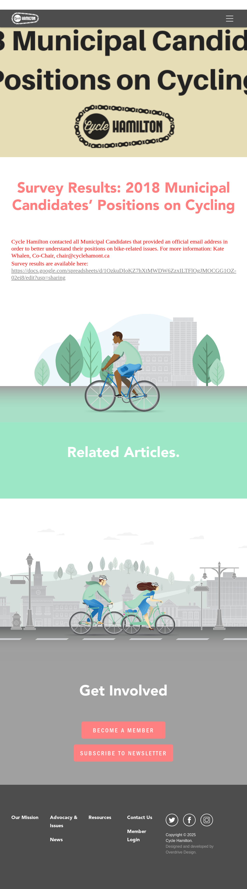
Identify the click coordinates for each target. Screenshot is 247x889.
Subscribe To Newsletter (123, 754)
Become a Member (123, 731)
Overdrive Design (181, 852)
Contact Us (139, 817)
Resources (100, 817)
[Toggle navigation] (230, 18)
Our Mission (24, 817)
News (56, 840)
